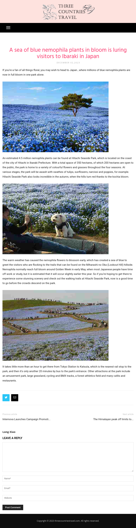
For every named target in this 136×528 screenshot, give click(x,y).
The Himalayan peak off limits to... (113, 419)
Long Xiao (8, 432)
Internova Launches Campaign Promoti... (26, 419)
